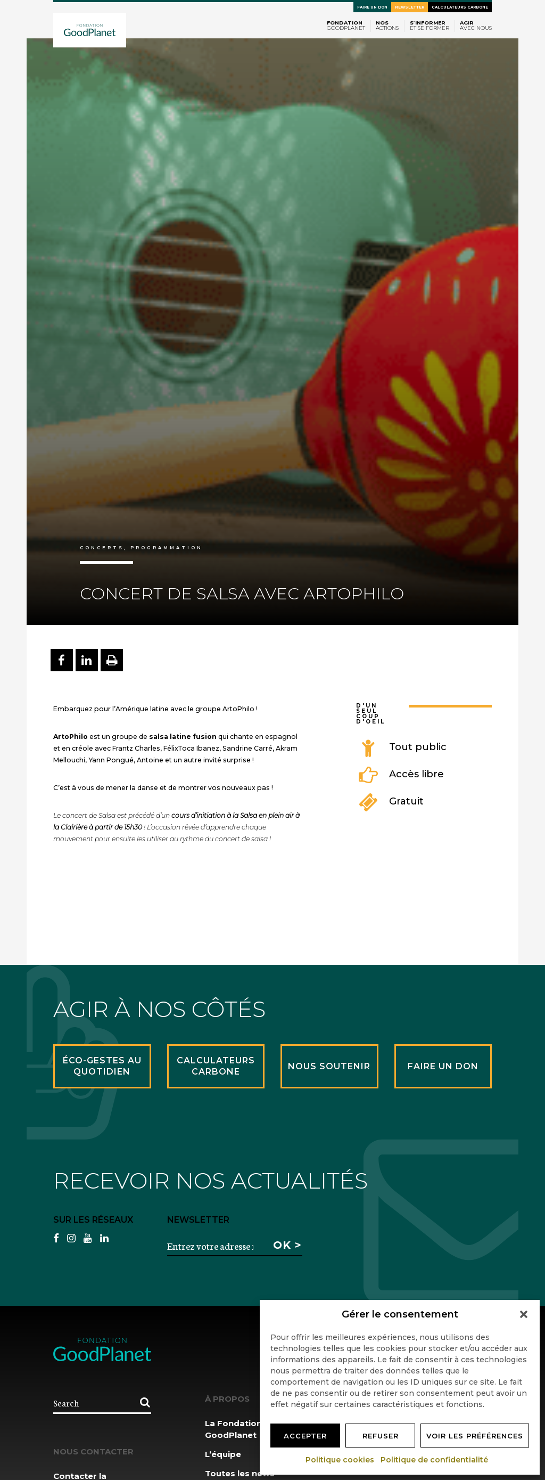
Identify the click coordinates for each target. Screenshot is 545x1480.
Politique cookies (340, 1460)
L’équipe (223, 1454)
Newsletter (409, 7)
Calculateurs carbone (460, 7)
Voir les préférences (474, 1436)
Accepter (305, 1436)
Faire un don (372, 7)
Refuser (380, 1436)
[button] (523, 1314)
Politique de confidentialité (435, 1460)
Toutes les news (240, 1473)
